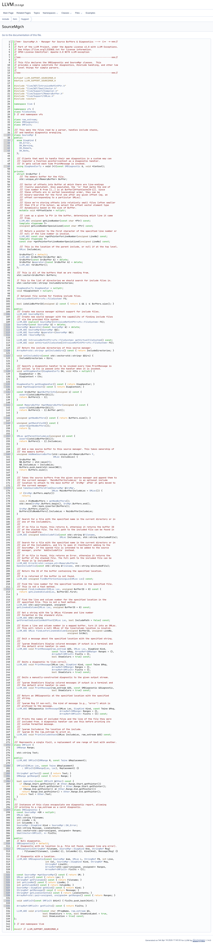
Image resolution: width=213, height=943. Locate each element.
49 (6, 166)
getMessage (36, 890)
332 (6, 900)
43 (6, 150)
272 (6, 744)
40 (6, 142)
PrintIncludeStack (46, 734)
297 (6, 809)
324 (6, 879)
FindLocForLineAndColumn (51, 630)
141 (6, 405)
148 (6, 423)
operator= (39, 262)
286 (6, 781)
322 (6, 874)
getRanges (74, 895)
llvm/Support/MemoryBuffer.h (44, 93)
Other (59, 781)
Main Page (8, 13)
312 (6, 848)
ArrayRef (50, 866)
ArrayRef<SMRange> (86, 651)
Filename (89, 534)
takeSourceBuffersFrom (37, 488)
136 (6, 392)
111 (6, 327)
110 (6, 324)
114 (6, 334)
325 (6, 882)
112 (6, 329)
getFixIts (46, 905)
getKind (47, 887)
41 (6, 145)
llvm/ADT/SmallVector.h (41, 88)
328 (6, 890)
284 (6, 776)
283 (6, 773)
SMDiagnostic (30, 122)
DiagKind (28, 140)
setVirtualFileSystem (48, 342)
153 (6, 436)
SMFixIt (26, 124)
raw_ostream (29, 119)
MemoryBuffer (32, 405)
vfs (29, 109)
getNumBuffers (36, 418)
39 (6, 140)
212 (6, 589)
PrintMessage (43, 648)
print (38, 911)
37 (6, 135)
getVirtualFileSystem (88, 340)
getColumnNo (29, 885)
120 (6, 350)
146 (6, 418)
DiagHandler (42, 288)
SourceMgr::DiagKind (29, 825)
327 (6, 887)
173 (6, 488)
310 (6, 843)
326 (6, 885)
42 (6, 148)
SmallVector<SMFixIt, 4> (32, 833)
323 (6, 877)
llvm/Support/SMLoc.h (40, 96)
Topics (37, 13)
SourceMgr (28, 135)
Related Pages (23, 13)
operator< (29, 781)
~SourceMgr (34, 334)
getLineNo (28, 882)
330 (6, 895)
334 (6, 905)
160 (6, 454)
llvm (15, 19)
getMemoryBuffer (52, 405)
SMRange (21, 747)
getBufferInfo (47, 392)
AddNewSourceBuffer (40, 454)
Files (78, 13)
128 (6, 371)
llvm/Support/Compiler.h (42, 91)
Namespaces (50, 13)
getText (34, 773)
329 (6, 892)
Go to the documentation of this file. (21, 35)
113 (6, 332)
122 (6, 355)
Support (25, 19)
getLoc (28, 877)
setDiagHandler (32, 371)
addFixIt (28, 900)
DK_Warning (25, 145)
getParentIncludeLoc (36, 436)
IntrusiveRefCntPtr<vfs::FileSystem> (39, 298)
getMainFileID (36, 423)
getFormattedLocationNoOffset (35, 620)
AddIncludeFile (49, 534)
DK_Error (24, 142)
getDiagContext (33, 386)
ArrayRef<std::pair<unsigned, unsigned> (41, 895)
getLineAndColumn (38, 591)
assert (23, 394)
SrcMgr (70, 488)
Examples (90, 13)
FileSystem (28, 111)
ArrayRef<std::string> (30, 350)
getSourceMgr (46, 874)
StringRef (22, 773)
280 (6, 765)
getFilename (37, 879)
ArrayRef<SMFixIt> (63, 654)
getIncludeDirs (54, 350)
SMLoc (22, 249)
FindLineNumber (37, 589)
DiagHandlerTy (32, 166)
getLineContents (39, 892)
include (5, 19)
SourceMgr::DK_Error (64, 825)
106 (6, 314)
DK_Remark (25, 148)
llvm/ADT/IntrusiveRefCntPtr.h (46, 85)
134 (6, 386)
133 (6, 384)
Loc (81, 578)
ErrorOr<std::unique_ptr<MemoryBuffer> (52, 563)
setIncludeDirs (32, 355)
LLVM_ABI (24, 220)
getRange (32, 776)
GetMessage (51, 708)
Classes (66, 13)
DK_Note (23, 150)
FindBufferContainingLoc (55, 578)
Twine (63, 651)
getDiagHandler (44, 384)
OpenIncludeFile (26, 565)
